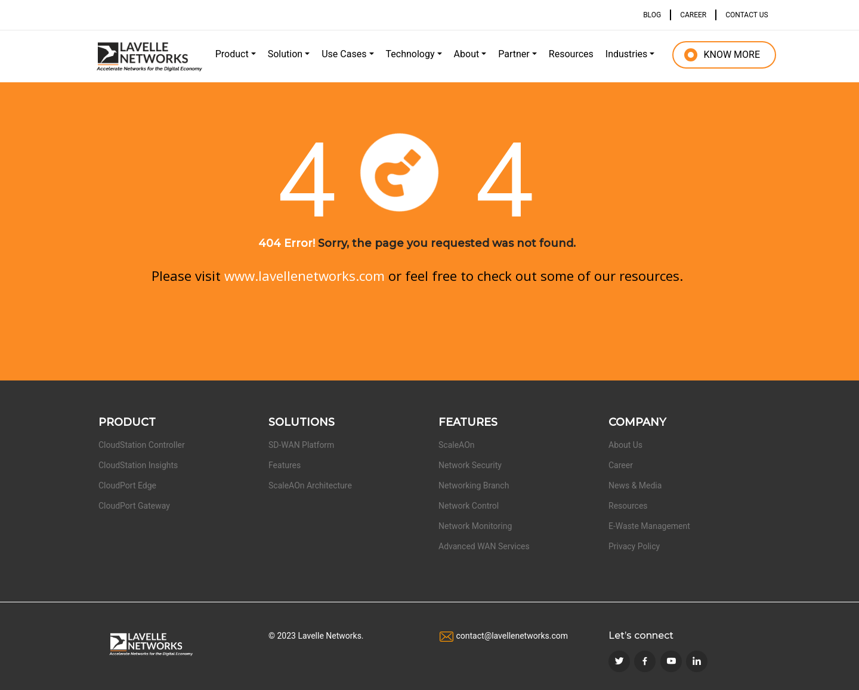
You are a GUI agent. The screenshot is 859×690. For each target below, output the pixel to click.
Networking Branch (473, 485)
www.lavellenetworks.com (304, 276)
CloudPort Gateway (134, 506)
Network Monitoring (475, 526)
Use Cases (344, 54)
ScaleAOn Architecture (310, 485)
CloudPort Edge (127, 485)
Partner (514, 54)
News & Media (635, 485)
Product (232, 54)
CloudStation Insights (138, 465)
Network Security (470, 465)
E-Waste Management (649, 526)
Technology (410, 54)
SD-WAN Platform (301, 445)
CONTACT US (746, 15)
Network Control (468, 506)
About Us (625, 445)
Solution (285, 54)
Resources (571, 54)
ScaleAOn (456, 445)
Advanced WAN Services (484, 546)
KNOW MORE (731, 54)
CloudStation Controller (141, 445)
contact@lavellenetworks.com (512, 636)
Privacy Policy (634, 546)
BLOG (652, 15)
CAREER (693, 15)
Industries (626, 54)
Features (284, 465)
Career (620, 465)
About (467, 54)
